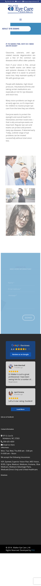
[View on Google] (11, 366)
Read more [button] (13, 382)
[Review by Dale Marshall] (19, 365)
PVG (33, 550)
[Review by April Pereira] (19, 392)
